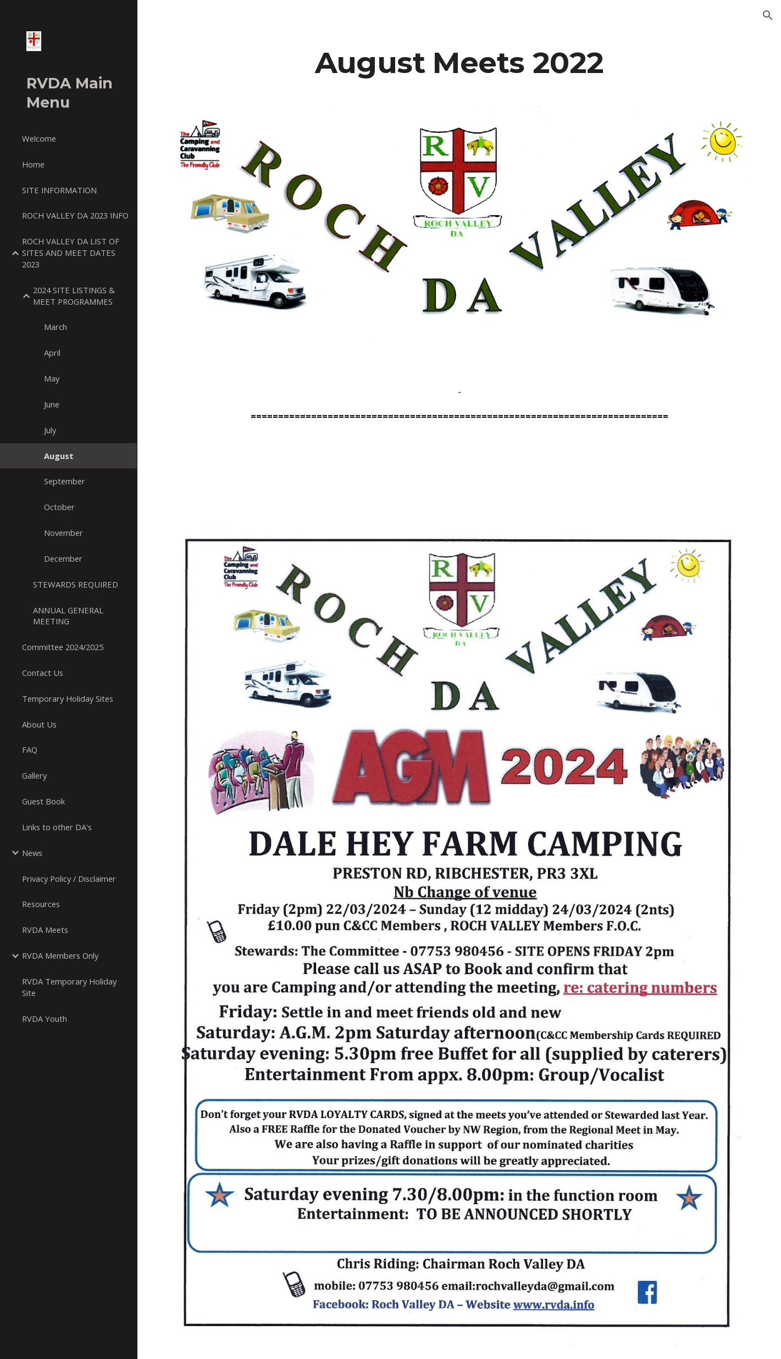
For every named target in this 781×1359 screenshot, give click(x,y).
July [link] (50, 429)
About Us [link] (39, 724)
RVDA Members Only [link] (60, 955)
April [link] (52, 352)
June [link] (51, 404)
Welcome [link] (39, 138)
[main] (459, 62)
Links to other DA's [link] (57, 826)
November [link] (63, 532)
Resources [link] (41, 903)
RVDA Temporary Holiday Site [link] (69, 987)
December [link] (63, 558)
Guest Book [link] (43, 801)
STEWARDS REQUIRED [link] (75, 584)
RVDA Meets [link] (45, 929)
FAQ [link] (29, 749)
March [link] (55, 326)
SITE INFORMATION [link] (59, 189)
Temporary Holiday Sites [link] (67, 698)
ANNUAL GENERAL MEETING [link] (68, 616)
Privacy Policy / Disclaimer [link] (69, 878)
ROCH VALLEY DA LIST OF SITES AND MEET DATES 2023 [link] (70, 253)
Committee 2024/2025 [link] (62, 646)
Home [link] (33, 164)
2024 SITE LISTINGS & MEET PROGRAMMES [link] (74, 295)
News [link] (32, 852)
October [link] (59, 506)
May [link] (51, 378)
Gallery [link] (34, 775)
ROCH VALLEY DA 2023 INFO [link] (75, 215)
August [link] (59, 455)
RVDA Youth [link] (44, 1018)
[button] (768, 15)
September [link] (64, 481)
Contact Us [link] (42, 672)
